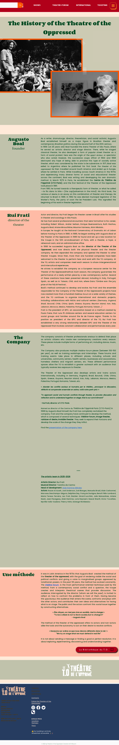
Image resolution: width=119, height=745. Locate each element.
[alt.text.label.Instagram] (33, 708)
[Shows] (37, 5)
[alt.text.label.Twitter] (43, 708)
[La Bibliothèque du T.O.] (96, 649)
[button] (113, 5)
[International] (83, 5)
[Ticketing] (102, 5)
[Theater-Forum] (60, 5)
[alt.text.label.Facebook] (38, 708)
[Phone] (33, 712)
